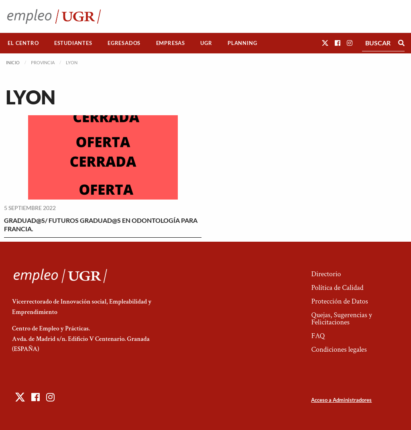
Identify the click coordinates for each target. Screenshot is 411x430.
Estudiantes (73, 43)
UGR (206, 43)
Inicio (13, 62)
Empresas (170, 43)
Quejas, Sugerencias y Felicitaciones (341, 318)
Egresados (124, 43)
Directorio (326, 274)
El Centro (23, 43)
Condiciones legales (338, 349)
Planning (242, 43)
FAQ (318, 335)
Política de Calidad (337, 287)
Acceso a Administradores (341, 400)
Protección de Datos (339, 301)
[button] (325, 43)
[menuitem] (23, 43)
